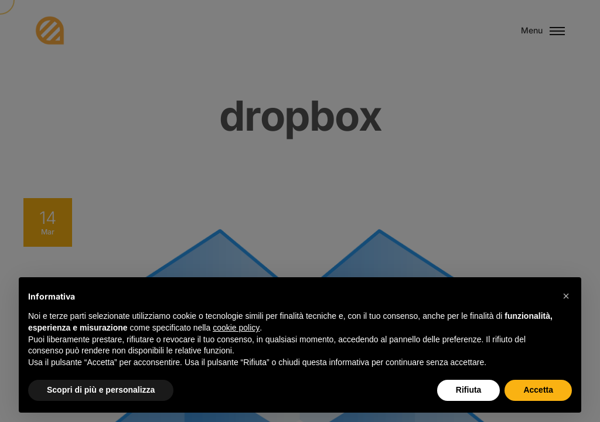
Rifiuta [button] (469, 389)
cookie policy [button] (236, 327)
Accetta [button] (538, 389)
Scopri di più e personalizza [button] (101, 389)
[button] (566, 296)
